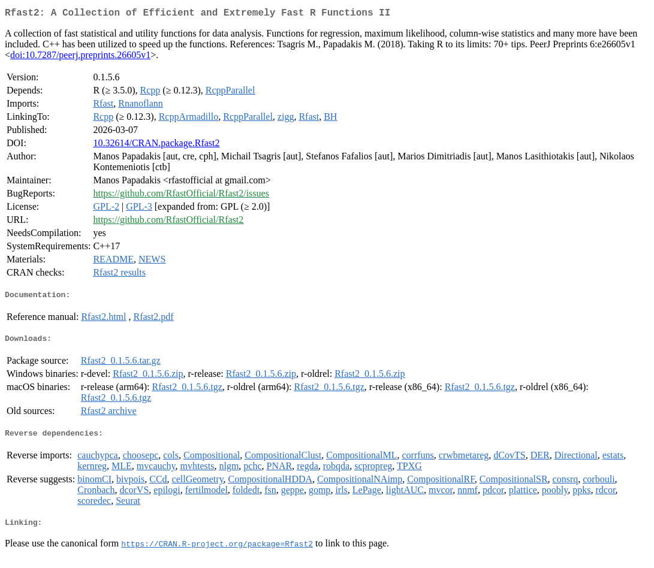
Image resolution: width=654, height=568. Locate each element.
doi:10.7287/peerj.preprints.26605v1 (80, 57)
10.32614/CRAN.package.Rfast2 (156, 145)
